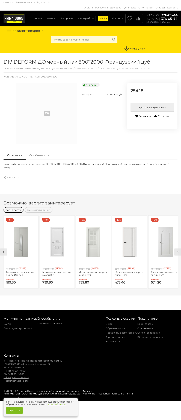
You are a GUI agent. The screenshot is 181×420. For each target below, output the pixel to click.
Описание (14, 155)
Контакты (172, 7)
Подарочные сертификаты (121, 330)
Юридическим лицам (150, 335)
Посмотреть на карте (16, 379)
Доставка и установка (123, 7)
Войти (7, 322)
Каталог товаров (26, 30)
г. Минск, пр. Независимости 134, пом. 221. (25, 2)
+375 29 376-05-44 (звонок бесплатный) (27, 362)
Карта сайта (113, 339)
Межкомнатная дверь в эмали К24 (129, 272)
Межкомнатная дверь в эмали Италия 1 (20, 272)
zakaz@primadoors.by (16, 375)
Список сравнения (148, 330)
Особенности (39, 155)
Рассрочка (101, 7)
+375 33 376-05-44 (14, 365)
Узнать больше (57, 404)
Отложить (142, 116)
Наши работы (86, 18)
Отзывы (160, 7)
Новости (51, 18)
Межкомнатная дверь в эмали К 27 (165, 272)
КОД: (6, 76)
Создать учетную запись (18, 326)
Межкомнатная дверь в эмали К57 (56, 272)
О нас (109, 322)
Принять (14, 410)
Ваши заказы (145, 322)
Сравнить (161, 116)
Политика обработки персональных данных (30, 396)
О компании (145, 7)
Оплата (88, 7)
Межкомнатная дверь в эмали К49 (93, 272)
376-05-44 (161, 15)
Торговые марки (115, 335)
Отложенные (145, 326)
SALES (103, 18)
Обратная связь (115, 326)
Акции (38, 18)
